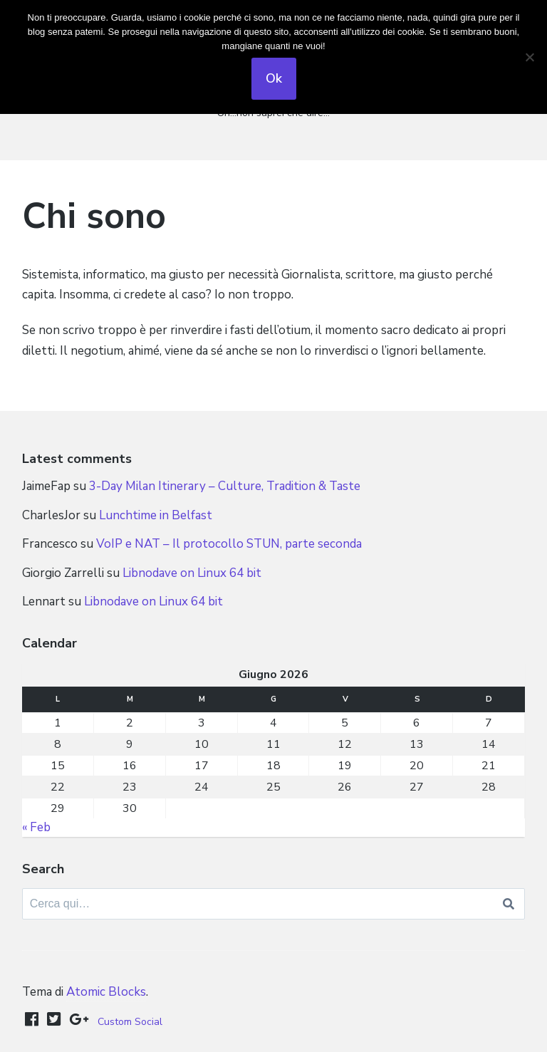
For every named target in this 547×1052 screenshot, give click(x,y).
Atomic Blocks (106, 992)
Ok (274, 78)
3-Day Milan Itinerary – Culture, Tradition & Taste (224, 486)
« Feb (36, 827)
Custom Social (130, 1021)
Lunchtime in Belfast (155, 515)
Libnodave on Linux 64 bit (192, 573)
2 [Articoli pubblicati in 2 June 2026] (129, 723)
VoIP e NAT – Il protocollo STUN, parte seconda (229, 544)
